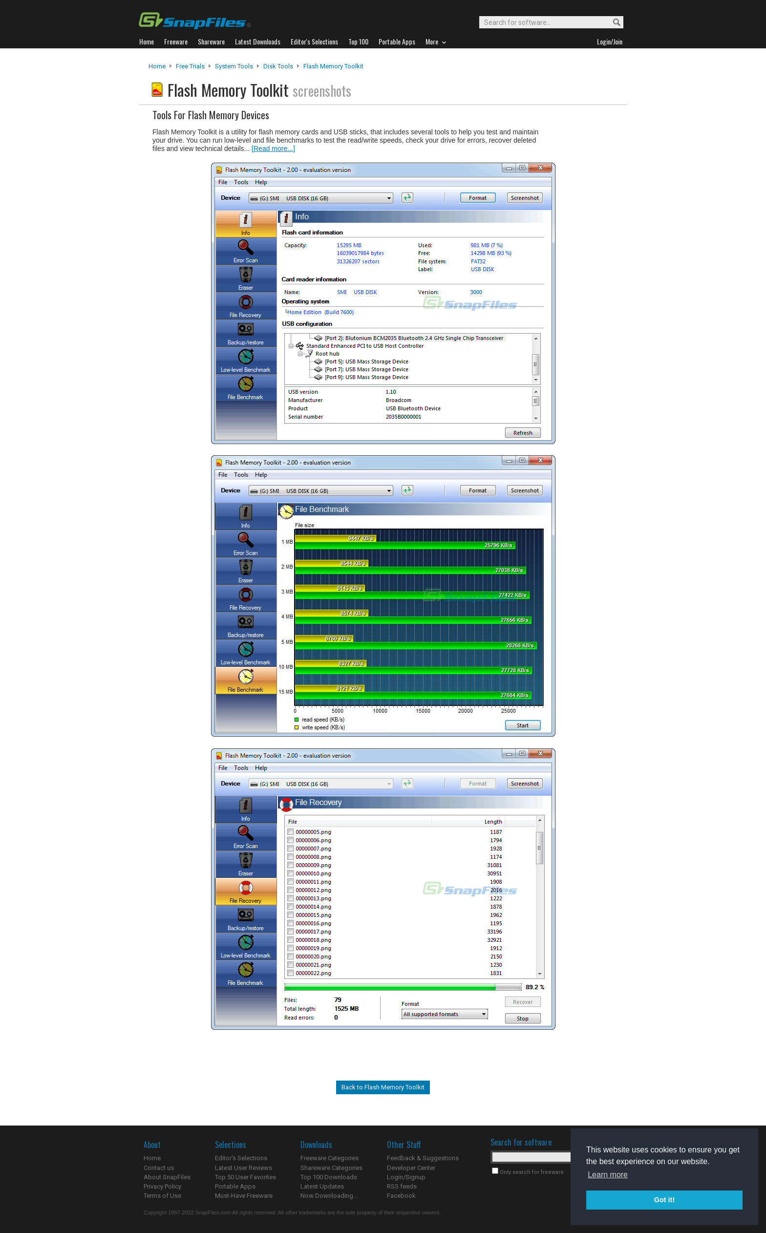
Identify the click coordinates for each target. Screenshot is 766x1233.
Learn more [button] (608, 1174)
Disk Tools (278, 66)
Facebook (401, 1195)
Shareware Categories (331, 1167)
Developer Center (411, 1167)
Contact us (159, 1167)
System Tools (234, 66)
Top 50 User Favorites (245, 1177)
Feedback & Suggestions (423, 1158)
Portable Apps (235, 1186)
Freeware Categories (329, 1158)
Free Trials (190, 66)
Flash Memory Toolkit (333, 66)
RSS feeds (402, 1186)
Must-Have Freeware (244, 1195)
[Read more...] (273, 148)
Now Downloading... (329, 1195)
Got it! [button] (664, 1200)
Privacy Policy (162, 1186)
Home (157, 66)
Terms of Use (162, 1195)
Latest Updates (322, 1186)
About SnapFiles (167, 1177)
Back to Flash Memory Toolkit (383, 1087)
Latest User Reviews (243, 1167)
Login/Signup (406, 1177)
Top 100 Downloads (328, 1177)
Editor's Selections (241, 1158)
